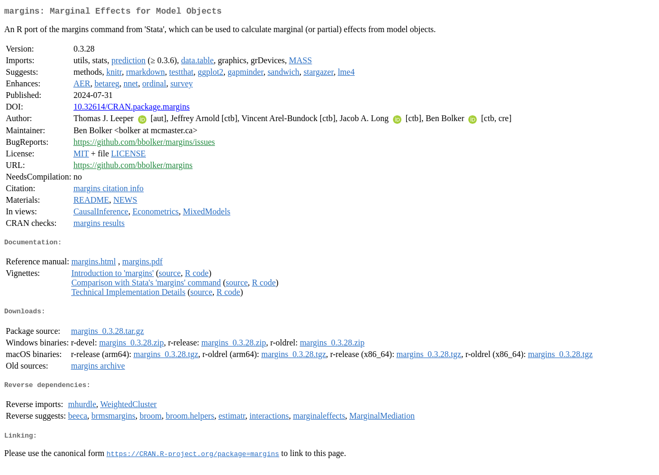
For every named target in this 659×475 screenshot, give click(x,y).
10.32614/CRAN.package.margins (131, 108)
